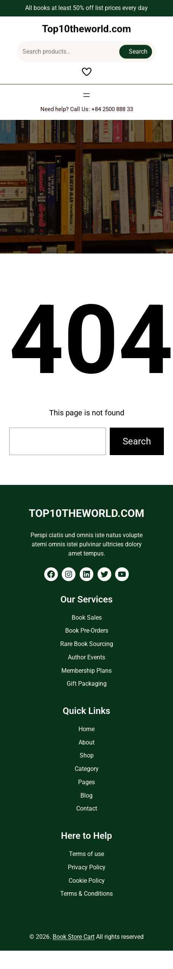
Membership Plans (86, 670)
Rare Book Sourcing (86, 644)
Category (87, 768)
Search (138, 49)
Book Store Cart (74, 936)
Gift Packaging (87, 683)
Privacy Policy (87, 867)
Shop (87, 755)
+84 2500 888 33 (112, 109)
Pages (86, 782)
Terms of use (86, 854)
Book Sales (87, 617)
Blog (86, 795)
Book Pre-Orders (86, 630)
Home (86, 729)
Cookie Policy (87, 880)
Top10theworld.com (86, 27)
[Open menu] (86, 95)
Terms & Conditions (86, 893)
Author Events (86, 657)
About (86, 742)
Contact (86, 808)
